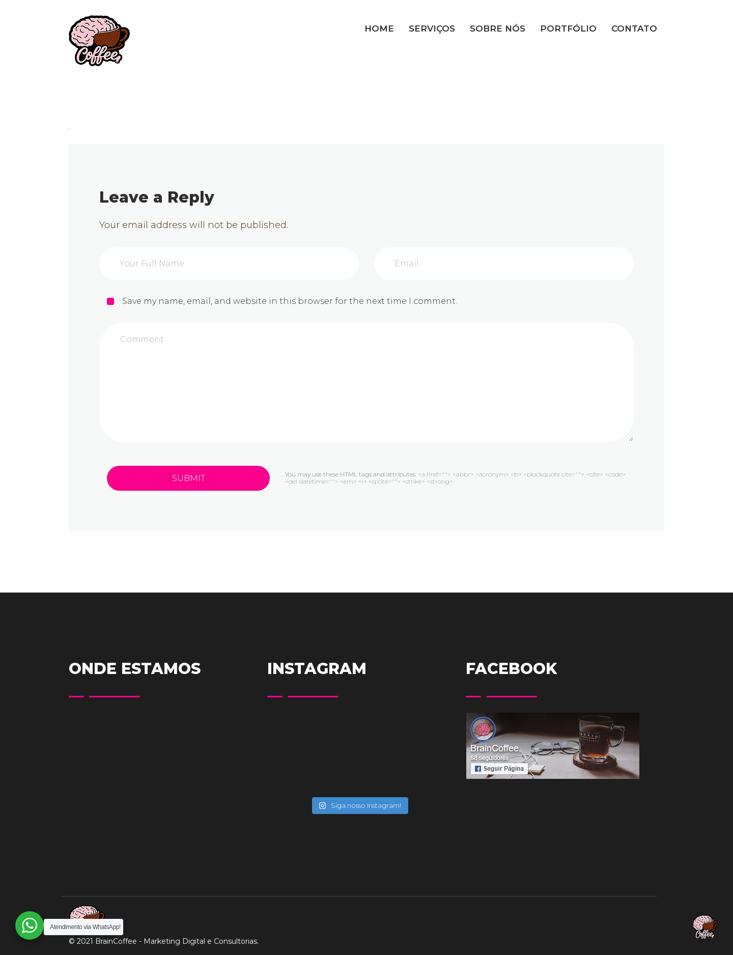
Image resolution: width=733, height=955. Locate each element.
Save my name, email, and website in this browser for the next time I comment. (289, 301)
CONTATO (634, 28)
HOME (379, 28)
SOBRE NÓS (497, 28)
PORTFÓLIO (568, 28)
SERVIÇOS (432, 28)
